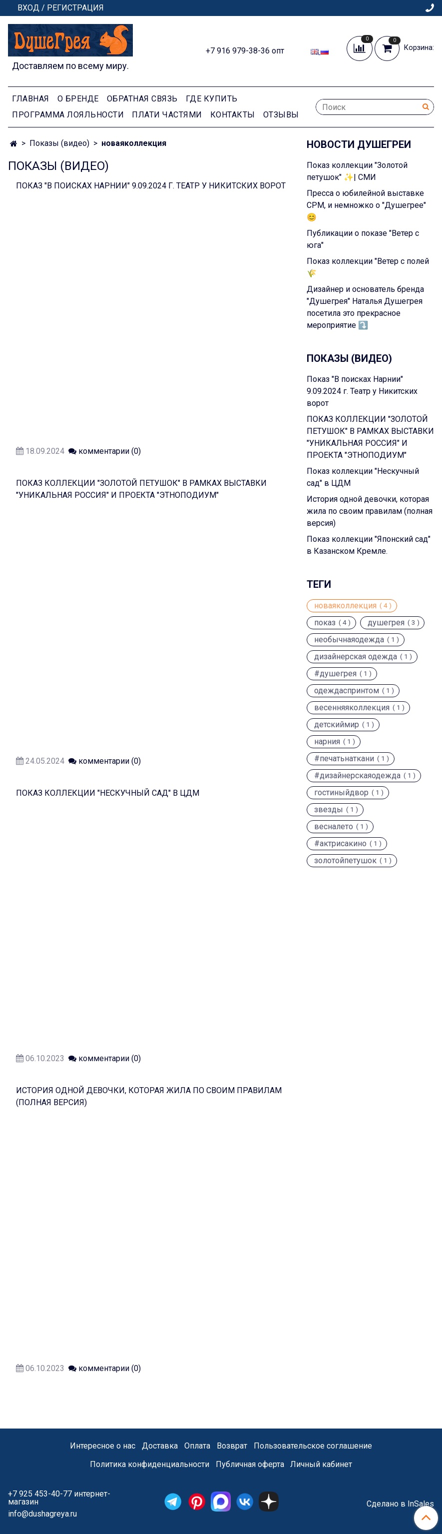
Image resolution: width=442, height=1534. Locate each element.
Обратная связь (142, 98)
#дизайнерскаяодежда (357, 776)
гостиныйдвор (341, 793)
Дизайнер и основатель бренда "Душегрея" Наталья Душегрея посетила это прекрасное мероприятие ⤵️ (365, 307)
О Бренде (78, 98)
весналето (333, 827)
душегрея (386, 623)
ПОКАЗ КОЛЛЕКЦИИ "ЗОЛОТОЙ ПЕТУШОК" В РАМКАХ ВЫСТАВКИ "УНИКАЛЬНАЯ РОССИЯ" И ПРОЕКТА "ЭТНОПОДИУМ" (370, 437)
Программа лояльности (68, 114)
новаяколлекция (345, 606)
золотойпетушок (345, 861)
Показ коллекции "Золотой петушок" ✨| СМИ (357, 171)
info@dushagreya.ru (42, 1514)
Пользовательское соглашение (313, 1446)
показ (325, 623)
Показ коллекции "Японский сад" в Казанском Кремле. (369, 545)
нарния (327, 742)
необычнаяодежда (349, 640)
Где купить (212, 98)
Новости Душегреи (359, 144)
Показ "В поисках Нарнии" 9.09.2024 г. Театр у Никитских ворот (151, 185)
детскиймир (336, 725)
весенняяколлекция (352, 708)
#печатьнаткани (344, 759)
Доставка (160, 1446)
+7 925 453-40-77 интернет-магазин (59, 1498)
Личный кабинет (321, 1464)
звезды (328, 810)
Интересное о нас (102, 1446)
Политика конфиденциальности (149, 1464)
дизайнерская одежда (355, 657)
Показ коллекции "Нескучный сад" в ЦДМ (107, 793)
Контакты (232, 114)
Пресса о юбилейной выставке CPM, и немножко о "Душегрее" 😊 (366, 205)
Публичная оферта (250, 1464)
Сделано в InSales (400, 1504)
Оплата (197, 1446)
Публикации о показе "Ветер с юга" (363, 239)
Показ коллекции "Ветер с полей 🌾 (368, 267)
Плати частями (167, 114)
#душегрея (335, 674)
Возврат (232, 1446)
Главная (30, 98)
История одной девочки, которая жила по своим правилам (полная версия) (370, 511)
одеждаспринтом (346, 691)
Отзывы (281, 114)
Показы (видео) (59, 143)
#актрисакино (340, 844)
